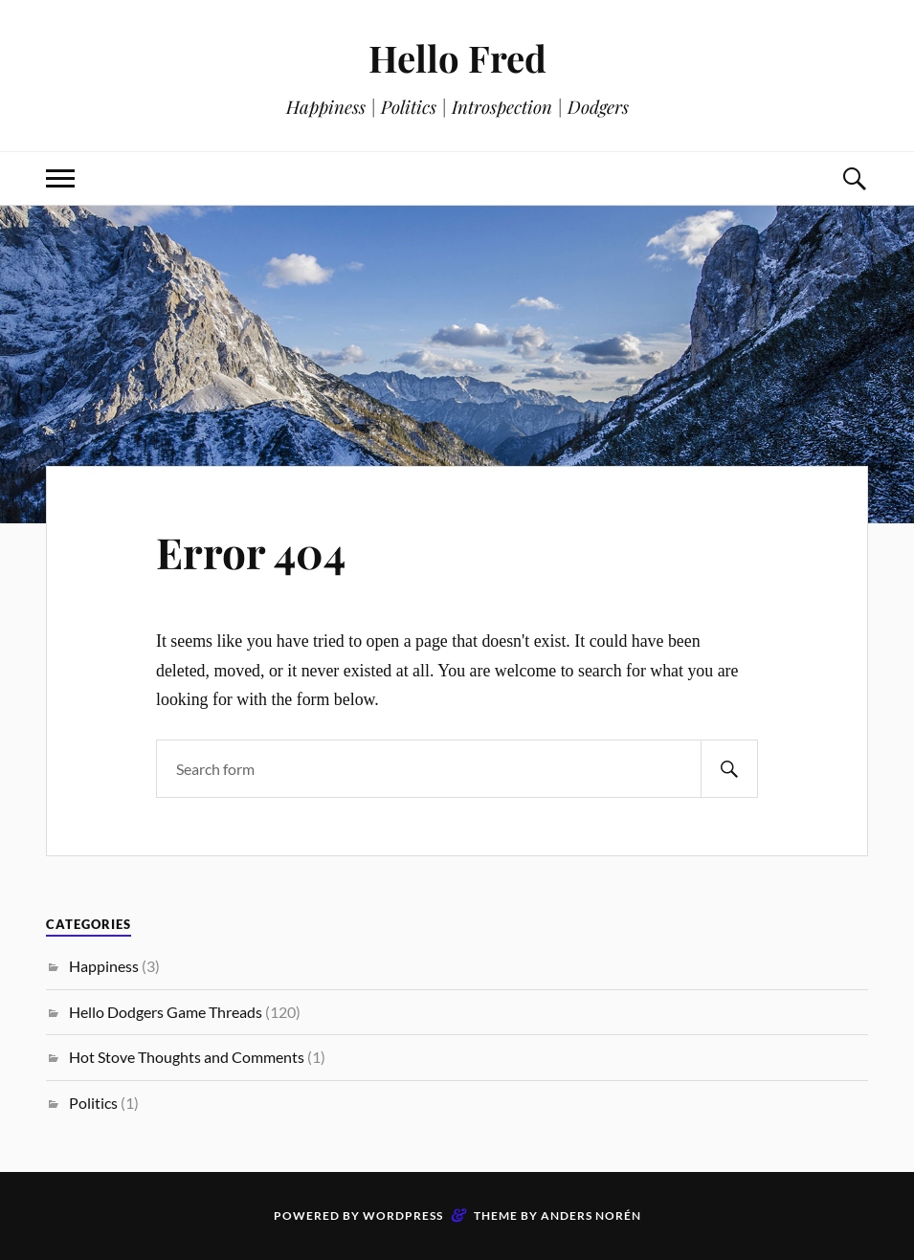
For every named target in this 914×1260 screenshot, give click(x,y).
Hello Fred (457, 57)
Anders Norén (591, 1215)
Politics (93, 1103)
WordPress (403, 1215)
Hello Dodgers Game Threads (165, 1012)
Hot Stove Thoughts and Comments (186, 1057)
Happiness (104, 966)
